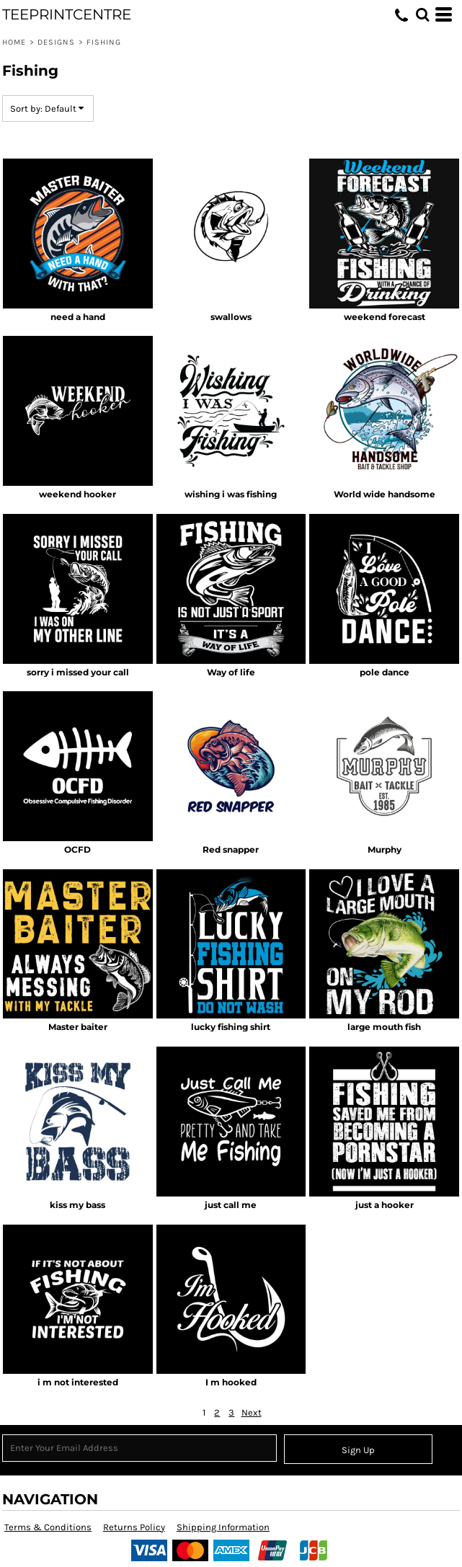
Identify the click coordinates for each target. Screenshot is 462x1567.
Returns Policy (134, 1527)
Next (251, 1412)
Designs (56, 42)
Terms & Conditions (48, 1527)
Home (14, 42)
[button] (422, 14)
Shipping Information (223, 1527)
